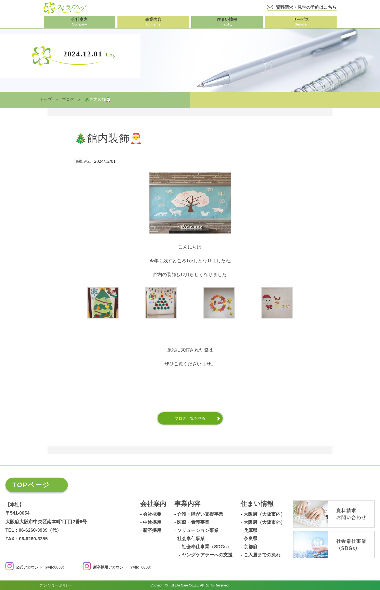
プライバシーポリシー (56, 585)
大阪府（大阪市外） (264, 522)
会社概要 (152, 514)
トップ (46, 99)
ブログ (68, 99)
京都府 (250, 546)
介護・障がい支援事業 (200, 514)
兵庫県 (250, 530)
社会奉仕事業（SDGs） (206, 546)
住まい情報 (257, 503)
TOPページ (31, 484)
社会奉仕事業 (191, 538)
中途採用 (152, 522)
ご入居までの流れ (262, 554)
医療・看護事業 (193, 522)
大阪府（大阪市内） (264, 514)
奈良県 (250, 538)
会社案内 (153, 503)
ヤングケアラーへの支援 (207, 554)
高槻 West (83, 162)
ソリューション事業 (198, 530)
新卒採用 (152, 530)
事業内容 (187, 503)
